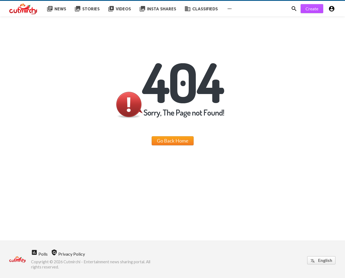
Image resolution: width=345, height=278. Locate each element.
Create (312, 8)
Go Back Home (172, 141)
